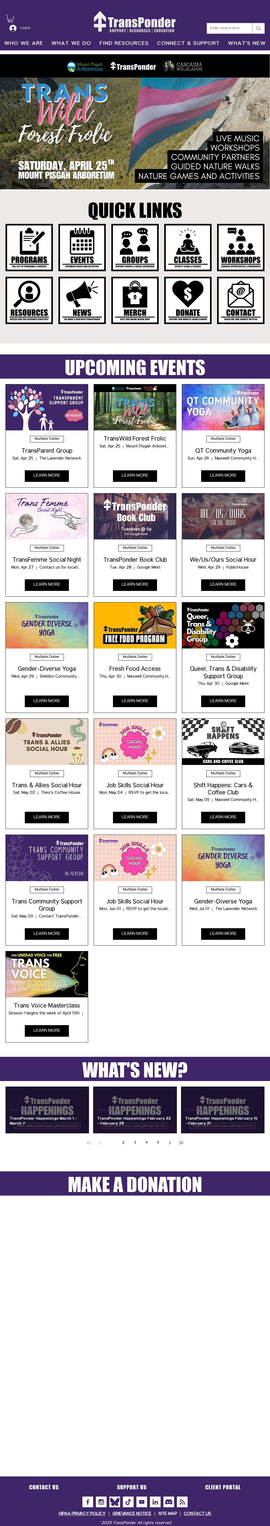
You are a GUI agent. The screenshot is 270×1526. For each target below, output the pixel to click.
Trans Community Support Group (47, 906)
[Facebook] (87, 1502)
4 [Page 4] (146, 1143)
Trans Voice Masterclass (47, 1006)
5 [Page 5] (158, 1143)
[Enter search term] (225, 28)
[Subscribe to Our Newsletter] (182, 1502)
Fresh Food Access (135, 669)
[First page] (89, 1143)
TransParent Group (46, 451)
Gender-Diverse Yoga (47, 669)
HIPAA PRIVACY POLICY (82, 1514)
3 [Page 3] (135, 1143)
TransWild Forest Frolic (135, 439)
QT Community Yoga (223, 451)
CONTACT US (197, 1514)
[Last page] (181, 1143)
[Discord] (168, 1502)
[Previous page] (100, 1143)
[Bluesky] (114, 1502)
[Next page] (170, 1143)
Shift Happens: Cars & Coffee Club (223, 790)
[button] (10, 19)
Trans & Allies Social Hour (47, 786)
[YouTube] (141, 1502)
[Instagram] (101, 1502)
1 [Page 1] (111, 1143)
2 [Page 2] (123, 1143)
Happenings (20, 1109)
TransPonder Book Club (135, 560)
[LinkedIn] (155, 1502)
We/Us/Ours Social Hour (223, 560)
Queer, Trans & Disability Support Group (223, 673)
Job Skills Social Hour (135, 786)
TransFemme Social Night (46, 560)
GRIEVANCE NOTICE (131, 1514)
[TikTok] (128, 1502)
